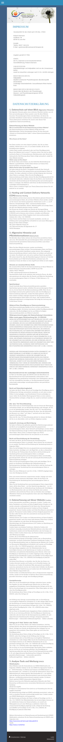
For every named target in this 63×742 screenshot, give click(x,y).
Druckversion (14, 737)
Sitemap (23, 737)
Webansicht (50, 739)
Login (52, 737)
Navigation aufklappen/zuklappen (31, 3)
